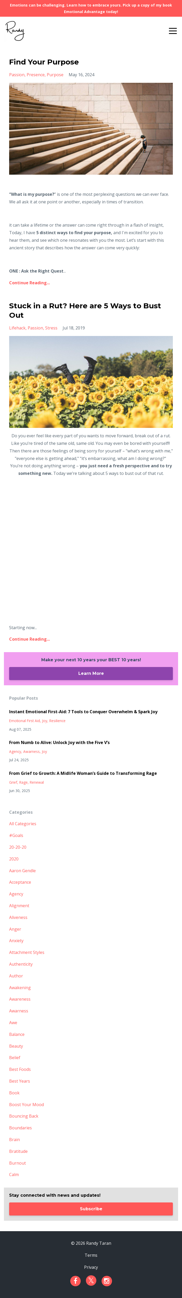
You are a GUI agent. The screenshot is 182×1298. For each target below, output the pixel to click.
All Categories (22, 824)
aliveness (18, 917)
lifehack (17, 328)
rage (23, 782)
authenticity (21, 964)
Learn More (91, 673)
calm (14, 1174)
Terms (91, 1255)
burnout (17, 1163)
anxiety (16, 940)
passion (17, 75)
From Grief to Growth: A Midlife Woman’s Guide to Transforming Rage (83, 773)
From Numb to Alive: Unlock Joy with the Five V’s (59, 742)
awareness (20, 999)
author (16, 976)
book (14, 1093)
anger (15, 929)
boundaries (20, 1128)
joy (44, 720)
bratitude (18, 1151)
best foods (20, 1069)
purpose (55, 75)
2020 (14, 859)
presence (36, 75)
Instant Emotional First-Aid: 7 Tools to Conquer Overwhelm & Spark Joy (83, 712)
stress (51, 328)
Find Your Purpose (44, 61)
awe (13, 1022)
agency (15, 751)
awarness (31, 751)
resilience (57, 720)
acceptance (20, 882)
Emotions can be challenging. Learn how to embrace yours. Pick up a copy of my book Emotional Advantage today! (91, 8)
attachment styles (26, 952)
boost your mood (26, 1104)
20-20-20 (17, 847)
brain (14, 1139)
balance (17, 1034)
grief (13, 782)
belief (14, 1057)
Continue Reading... (29, 283)
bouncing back (23, 1116)
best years (19, 1081)
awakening (20, 987)
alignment (19, 905)
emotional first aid (24, 720)
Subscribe (91, 1208)
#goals (16, 835)
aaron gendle (22, 871)
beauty (16, 1046)
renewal (37, 782)
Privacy (91, 1267)
